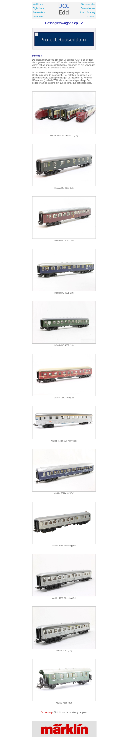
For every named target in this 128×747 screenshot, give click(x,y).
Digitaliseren (39, 8)
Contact (91, 16)
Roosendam (39, 12)
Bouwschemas (88, 8)
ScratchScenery (87, 12)
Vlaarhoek (38, 16)
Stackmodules (88, 4)
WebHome (38, 4)
